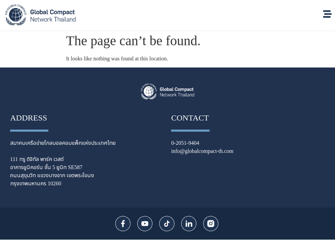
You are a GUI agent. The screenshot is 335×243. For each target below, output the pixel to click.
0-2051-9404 (185, 143)
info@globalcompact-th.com (202, 151)
